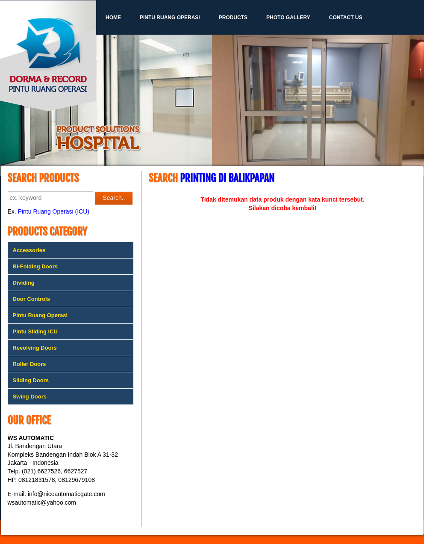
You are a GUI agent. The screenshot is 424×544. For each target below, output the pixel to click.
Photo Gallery (288, 18)
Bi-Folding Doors (35, 266)
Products (233, 18)
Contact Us (345, 18)
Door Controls (31, 299)
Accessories (29, 250)
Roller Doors (29, 364)
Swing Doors (30, 396)
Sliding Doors (31, 380)
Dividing (24, 282)
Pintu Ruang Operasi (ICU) (53, 211)
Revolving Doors (35, 348)
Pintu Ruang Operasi (170, 18)
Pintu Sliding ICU (35, 331)
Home (113, 18)
